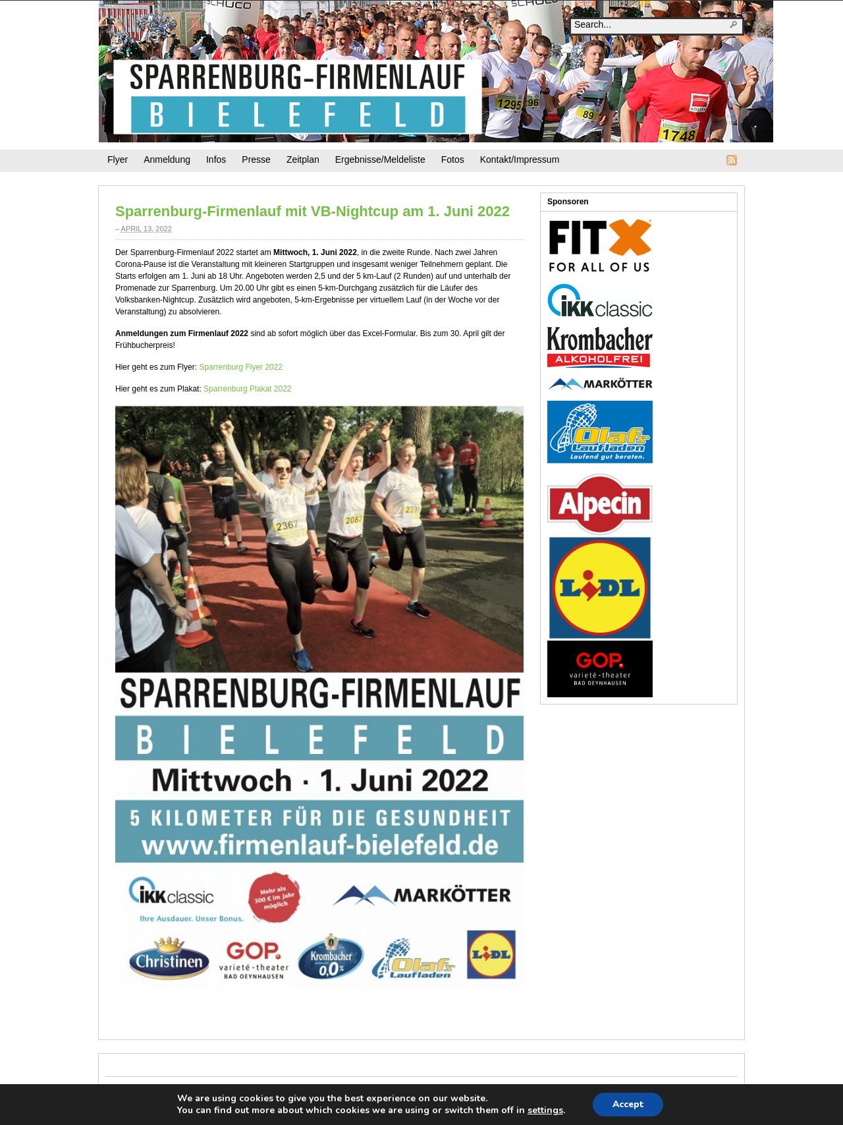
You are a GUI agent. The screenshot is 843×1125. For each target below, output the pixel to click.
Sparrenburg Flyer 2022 (241, 367)
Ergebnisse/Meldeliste (380, 159)
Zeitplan (302, 159)
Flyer (117, 159)
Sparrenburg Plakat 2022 (247, 388)
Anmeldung (167, 159)
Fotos (452, 159)
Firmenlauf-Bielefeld (436, 71)
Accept (628, 1104)
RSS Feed (731, 160)
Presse (256, 159)
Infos (216, 159)
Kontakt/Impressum (520, 159)
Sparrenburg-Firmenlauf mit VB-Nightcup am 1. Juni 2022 (312, 211)
